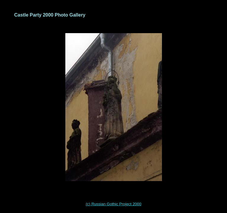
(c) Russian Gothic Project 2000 (113, 204)
